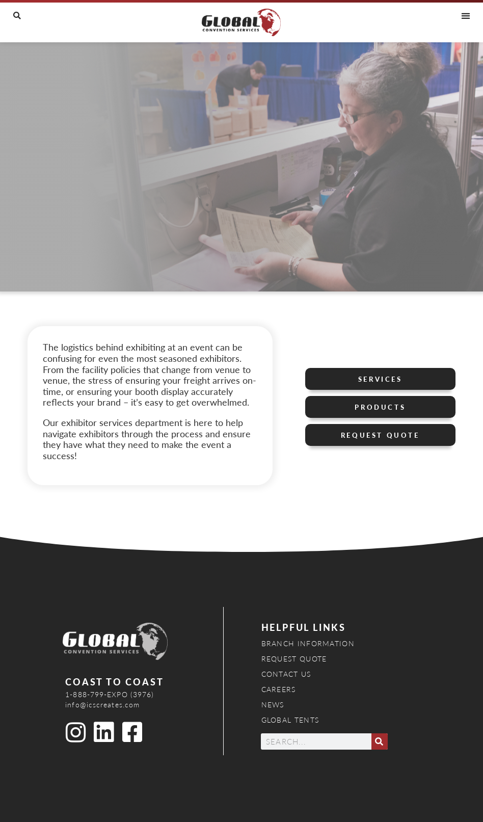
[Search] (379, 741)
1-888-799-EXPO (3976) (109, 694)
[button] (17, 15)
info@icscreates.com (102, 704)
